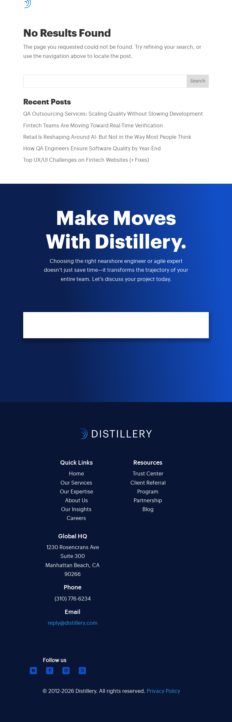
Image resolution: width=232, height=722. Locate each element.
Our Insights (76, 509)
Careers (76, 518)
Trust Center (148, 473)
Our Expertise (76, 491)
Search (197, 81)
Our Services (76, 483)
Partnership (148, 500)
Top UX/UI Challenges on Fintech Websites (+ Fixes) (86, 160)
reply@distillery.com (73, 623)
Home (76, 473)
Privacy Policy (163, 691)
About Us (76, 500)
